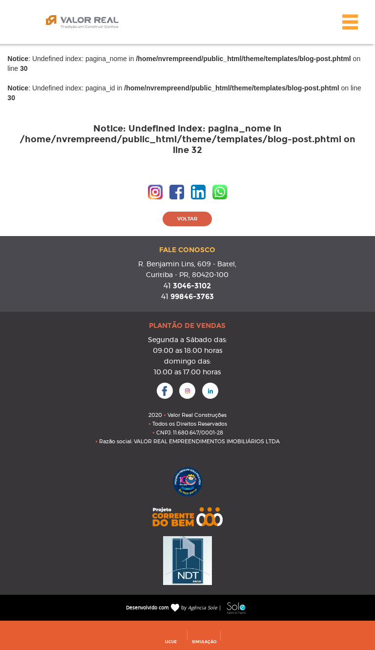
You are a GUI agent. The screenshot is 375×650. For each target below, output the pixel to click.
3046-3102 (187, 286)
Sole (236, 608)
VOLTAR (187, 219)
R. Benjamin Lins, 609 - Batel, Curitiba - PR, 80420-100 (187, 270)
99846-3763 (187, 296)
